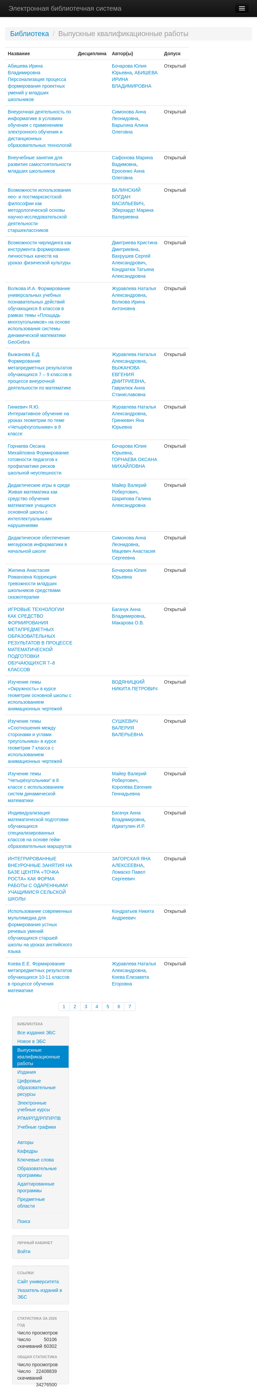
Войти (23, 1251)
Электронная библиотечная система (64, 8)
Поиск (23, 1221)
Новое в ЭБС (31, 1041)
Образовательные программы (37, 1172)
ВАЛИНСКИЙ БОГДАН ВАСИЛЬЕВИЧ (128, 196)
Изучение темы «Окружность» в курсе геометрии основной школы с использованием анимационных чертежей (39, 695)
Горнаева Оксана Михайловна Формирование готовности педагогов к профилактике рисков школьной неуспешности (38, 459)
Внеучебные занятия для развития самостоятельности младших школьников (39, 164)
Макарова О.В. (128, 622)
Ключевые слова (35, 1159)
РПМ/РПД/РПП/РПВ (39, 1118)
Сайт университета (38, 1281)
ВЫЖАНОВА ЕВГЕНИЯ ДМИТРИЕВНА (128, 374)
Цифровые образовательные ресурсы (36, 1087)
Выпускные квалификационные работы (38, 1056)
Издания (26, 1072)
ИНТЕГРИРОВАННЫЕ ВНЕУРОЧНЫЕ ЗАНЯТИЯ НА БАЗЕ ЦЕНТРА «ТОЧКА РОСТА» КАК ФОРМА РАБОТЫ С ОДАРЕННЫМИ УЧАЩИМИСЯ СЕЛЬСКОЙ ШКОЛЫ (40, 878)
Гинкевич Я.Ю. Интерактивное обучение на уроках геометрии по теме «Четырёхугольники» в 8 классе (38, 420)
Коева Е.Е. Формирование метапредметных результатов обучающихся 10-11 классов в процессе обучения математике (40, 977)
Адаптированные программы (36, 1187)
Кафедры (27, 1151)
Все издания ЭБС (36, 1032)
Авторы (25, 1142)
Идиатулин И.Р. (128, 826)
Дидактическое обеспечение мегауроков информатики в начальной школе (39, 544)
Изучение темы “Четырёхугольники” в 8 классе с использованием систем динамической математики (35, 787)
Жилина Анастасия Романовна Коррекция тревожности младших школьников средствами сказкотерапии (34, 584)
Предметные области (31, 1203)
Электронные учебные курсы (33, 1106)
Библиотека (29, 34)
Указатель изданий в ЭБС (39, 1294)
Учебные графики (36, 1127)
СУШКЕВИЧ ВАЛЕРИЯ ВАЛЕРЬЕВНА (127, 727)
